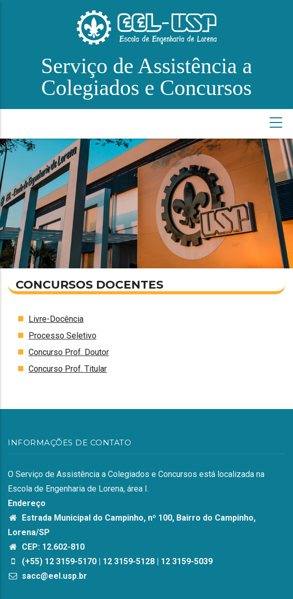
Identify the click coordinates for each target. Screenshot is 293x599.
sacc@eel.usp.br (47, 576)
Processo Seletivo (62, 336)
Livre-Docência (56, 319)
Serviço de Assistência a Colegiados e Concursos (146, 77)
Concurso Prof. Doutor (69, 352)
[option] (146, 203)
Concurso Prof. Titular (68, 369)
